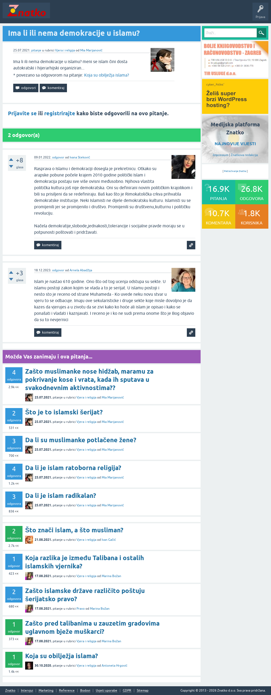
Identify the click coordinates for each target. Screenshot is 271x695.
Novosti (59, 14)
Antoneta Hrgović (114, 665)
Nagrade (187, 14)
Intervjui (27, 690)
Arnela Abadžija (81, 270)
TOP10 (170, 14)
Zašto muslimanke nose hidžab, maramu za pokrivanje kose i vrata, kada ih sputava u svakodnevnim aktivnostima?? (89, 380)
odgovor (58, 157)
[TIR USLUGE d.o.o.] (235, 75)
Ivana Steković (80, 157)
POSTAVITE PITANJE (130, 14)
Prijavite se (22, 113)
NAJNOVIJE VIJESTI (235, 143)
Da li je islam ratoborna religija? (73, 468)
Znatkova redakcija (244, 155)
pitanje (36, 50)
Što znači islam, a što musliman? (74, 530)
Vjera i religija (65, 50)
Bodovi (85, 690)
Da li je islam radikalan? (60, 495)
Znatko (10, 690)
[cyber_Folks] (235, 112)
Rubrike (103, 14)
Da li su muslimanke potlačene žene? (80, 440)
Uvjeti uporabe (106, 690)
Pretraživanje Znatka (235, 171)
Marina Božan (111, 576)
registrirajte (59, 113)
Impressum (220, 155)
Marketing (46, 690)
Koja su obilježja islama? (106, 75)
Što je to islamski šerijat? (64, 412)
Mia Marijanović (91, 50)
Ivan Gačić (109, 540)
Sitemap (142, 690)
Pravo (80, 608)
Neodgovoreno (81, 14)
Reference (67, 690)
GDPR (127, 690)
